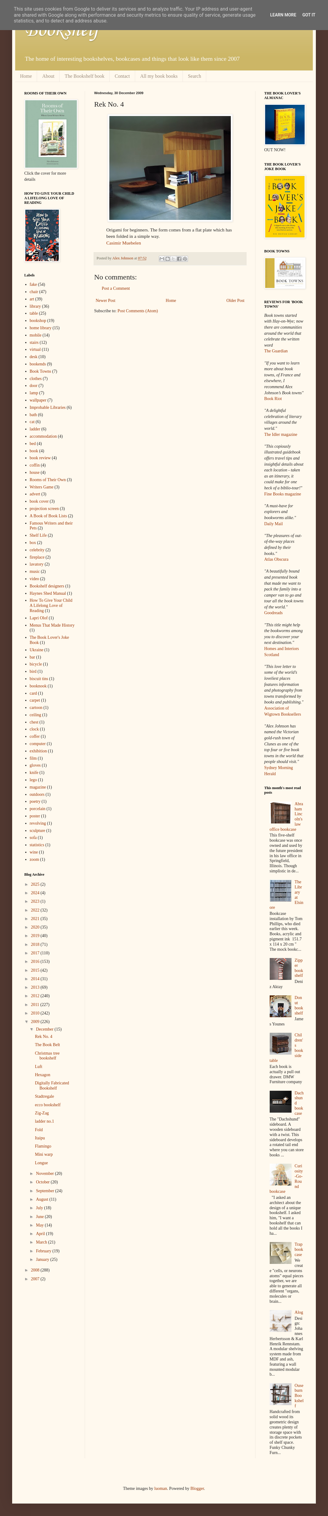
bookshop (38, 320)
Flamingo (43, 1146)
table (34, 313)
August (42, 1199)
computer (38, 743)
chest (34, 722)
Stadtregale (44, 1096)
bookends (38, 364)
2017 (36, 953)
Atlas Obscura (276, 559)
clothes (36, 378)
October (43, 1182)
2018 (36, 944)
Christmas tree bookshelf (47, 1056)
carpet (35, 700)
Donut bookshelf (299, 1005)
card (33, 693)
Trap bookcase (299, 1249)
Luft (38, 1066)
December (45, 1029)
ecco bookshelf (47, 1105)
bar (32, 657)
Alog (299, 1312)
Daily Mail (273, 524)
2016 (36, 961)
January (43, 1259)
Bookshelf (61, 30)
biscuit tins (39, 678)
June (40, 1216)
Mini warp (44, 1154)
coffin (35, 465)
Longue (41, 1163)
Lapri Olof (39, 618)
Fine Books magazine (282, 494)
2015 (36, 970)
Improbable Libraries (48, 407)
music (35, 571)
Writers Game (41, 487)
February (44, 1251)
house (35, 472)
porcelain (38, 808)
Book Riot (273, 398)
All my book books (159, 76)
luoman (160, 1488)
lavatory (37, 564)
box (33, 542)
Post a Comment (116, 288)
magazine (38, 787)
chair (34, 291)
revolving (38, 823)
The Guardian (276, 351)
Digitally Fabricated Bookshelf (52, 1085)
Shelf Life (38, 535)
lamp (34, 393)
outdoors (37, 794)
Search (194, 76)
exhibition (38, 751)
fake (33, 284)
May (40, 1225)
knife (34, 772)
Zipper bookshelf (299, 968)
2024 (36, 893)
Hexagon (42, 1075)
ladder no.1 (44, 1121)
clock (34, 729)
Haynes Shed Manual (48, 593)
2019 (36, 935)
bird (33, 671)
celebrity (37, 550)
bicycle (36, 664)
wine (34, 852)
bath (33, 414)
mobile (36, 335)
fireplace (37, 557)
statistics (37, 845)
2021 (36, 918)
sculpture (37, 830)
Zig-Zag (42, 1113)
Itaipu (40, 1138)
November (45, 1173)
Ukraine (36, 650)
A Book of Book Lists (48, 516)
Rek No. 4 (43, 1036)
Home (26, 76)
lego (33, 780)
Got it (308, 14)
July (40, 1208)
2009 (36, 1021)
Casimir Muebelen (123, 242)
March (42, 1242)
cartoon (36, 707)
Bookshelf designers (47, 586)
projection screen (44, 508)
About (48, 76)
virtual (35, 349)
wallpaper (38, 400)
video (34, 579)
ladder (35, 429)
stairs (34, 342)
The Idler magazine (280, 434)
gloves (35, 765)
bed (33, 443)
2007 (36, 1279)
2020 (36, 927)
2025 (36, 884)
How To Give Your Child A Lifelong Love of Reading (51, 605)
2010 (36, 1013)
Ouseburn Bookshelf (299, 1395)
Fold (39, 1130)
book (34, 451)
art (32, 299)
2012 (36, 996)
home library (41, 328)
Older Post (236, 300)
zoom (34, 859)
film (33, 758)
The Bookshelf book (84, 76)
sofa (33, 837)
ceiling (35, 715)
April (41, 1233)
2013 (36, 987)
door (34, 385)
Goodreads (273, 613)
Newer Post (105, 300)
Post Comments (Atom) (138, 311)
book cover (39, 501)
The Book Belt (47, 1044)
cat (32, 421)
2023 (36, 901)
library (35, 306)
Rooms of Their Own (48, 479)
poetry (35, 801)
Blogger (197, 1488)
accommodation (43, 436)
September (45, 1191)
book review (40, 458)
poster (35, 816)
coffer (35, 736)
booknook (38, 686)
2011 (35, 1004)
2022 (36, 910)
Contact (122, 76)
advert (35, 494)
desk (34, 356)
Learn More (283, 14)
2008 (36, 1270)
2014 (36, 979)
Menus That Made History (52, 625)
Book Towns (40, 371)
